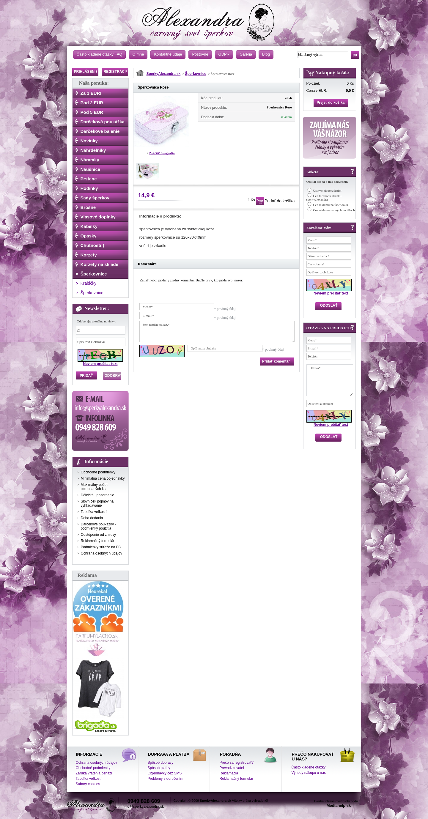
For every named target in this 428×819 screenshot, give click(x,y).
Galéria (246, 54)
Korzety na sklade (100, 264)
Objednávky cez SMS (165, 773)
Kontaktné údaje (168, 54)
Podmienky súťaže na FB (101, 547)
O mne (138, 54)
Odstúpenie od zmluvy (98, 535)
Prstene (89, 178)
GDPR (224, 54)
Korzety (89, 254)
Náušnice (90, 169)
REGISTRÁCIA (116, 72)
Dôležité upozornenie (97, 495)
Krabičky (89, 283)
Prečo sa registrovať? (237, 762)
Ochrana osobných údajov (101, 553)
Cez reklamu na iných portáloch (334, 210)
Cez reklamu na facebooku (330, 205)
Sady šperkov (95, 197)
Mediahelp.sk (339, 805)
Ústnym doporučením (327, 190)
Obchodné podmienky (98, 472)
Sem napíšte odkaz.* (217, 331)
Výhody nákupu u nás (309, 773)
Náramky (90, 159)
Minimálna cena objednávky (103, 478)
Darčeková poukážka (103, 121)
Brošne (88, 207)
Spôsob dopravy (161, 762)
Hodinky (89, 188)
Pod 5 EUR (92, 112)
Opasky (89, 235)
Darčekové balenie (100, 131)
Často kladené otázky (309, 767)
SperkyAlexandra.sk (164, 74)
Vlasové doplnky (98, 216)
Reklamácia (229, 773)
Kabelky (89, 226)
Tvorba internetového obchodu (336, 801)
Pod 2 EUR (92, 102)
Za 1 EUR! (91, 93)
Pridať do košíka (280, 201)
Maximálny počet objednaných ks (94, 487)
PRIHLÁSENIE (86, 72)
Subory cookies (88, 784)
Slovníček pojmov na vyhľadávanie (97, 503)
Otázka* (329, 380)
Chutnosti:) (92, 245)
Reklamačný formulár (97, 541)
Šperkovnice (94, 273)
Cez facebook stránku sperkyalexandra (324, 197)
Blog (266, 54)
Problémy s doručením (165, 779)
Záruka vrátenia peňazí (94, 773)
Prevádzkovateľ (232, 768)
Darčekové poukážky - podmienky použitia (98, 526)
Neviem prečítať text (100, 364)
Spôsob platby (159, 768)
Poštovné (200, 54)
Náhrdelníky (93, 150)
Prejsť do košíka (331, 102)
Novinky (89, 140)
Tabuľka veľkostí (94, 512)
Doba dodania (92, 518)
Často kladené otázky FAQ (99, 54)
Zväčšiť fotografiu (162, 153)
